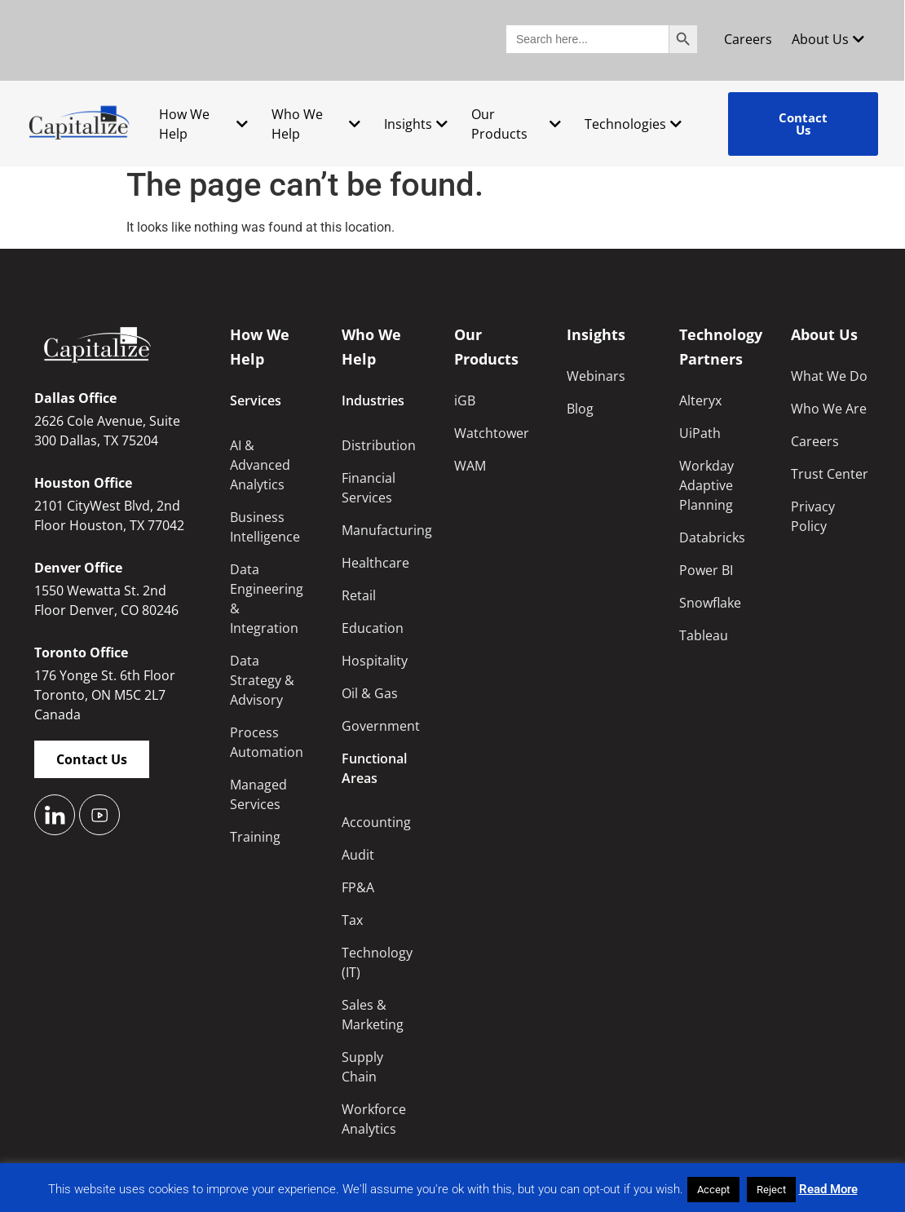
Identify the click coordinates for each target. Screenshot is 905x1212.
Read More (828, 1189)
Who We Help (316, 124)
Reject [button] (771, 1189)
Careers (748, 39)
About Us (828, 39)
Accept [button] (713, 1189)
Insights (416, 124)
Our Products (515, 124)
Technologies (633, 124)
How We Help (203, 124)
